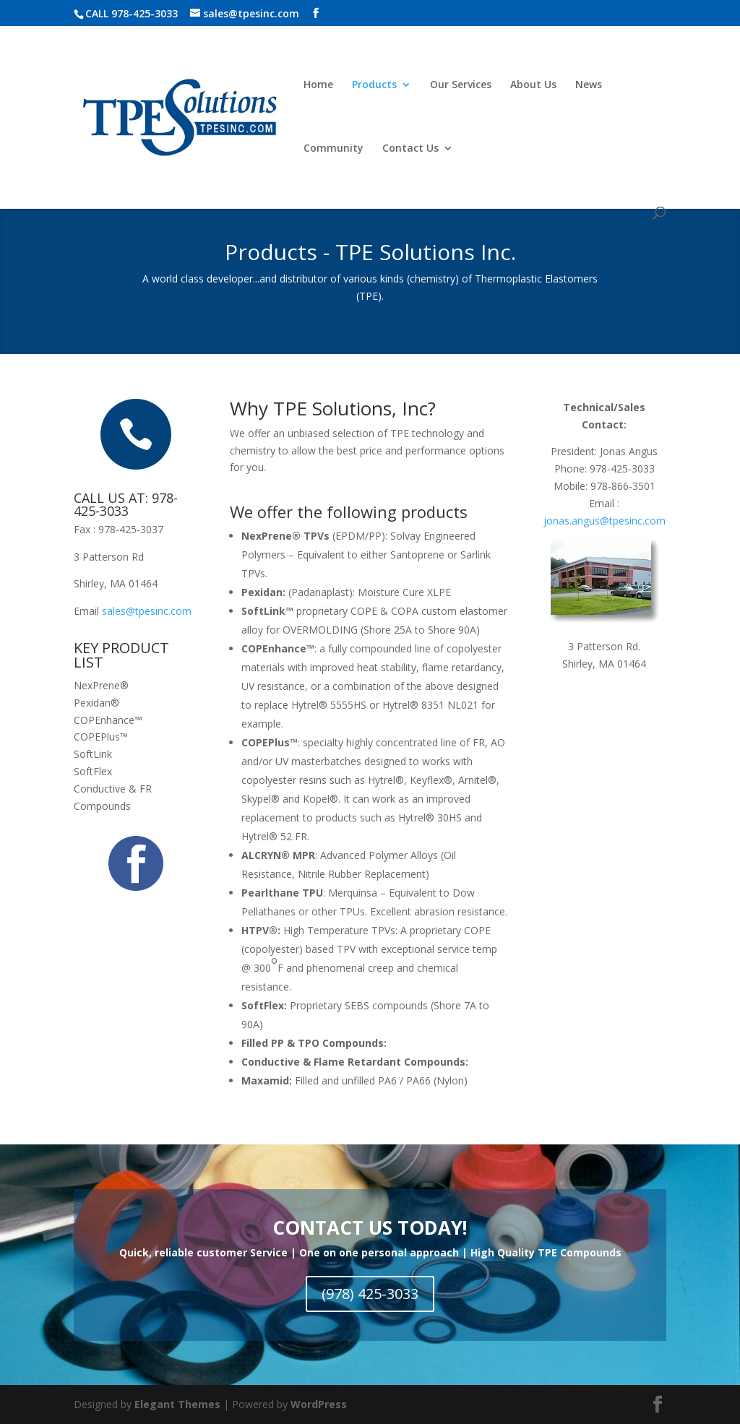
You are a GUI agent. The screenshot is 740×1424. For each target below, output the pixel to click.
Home (318, 85)
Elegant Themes (177, 1404)
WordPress (319, 1404)
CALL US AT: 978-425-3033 (126, 504)
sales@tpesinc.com (147, 611)
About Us (533, 85)
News (588, 85)
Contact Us (410, 149)
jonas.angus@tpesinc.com (604, 520)
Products (374, 85)
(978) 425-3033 (370, 1293)
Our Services (460, 85)
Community (333, 149)
